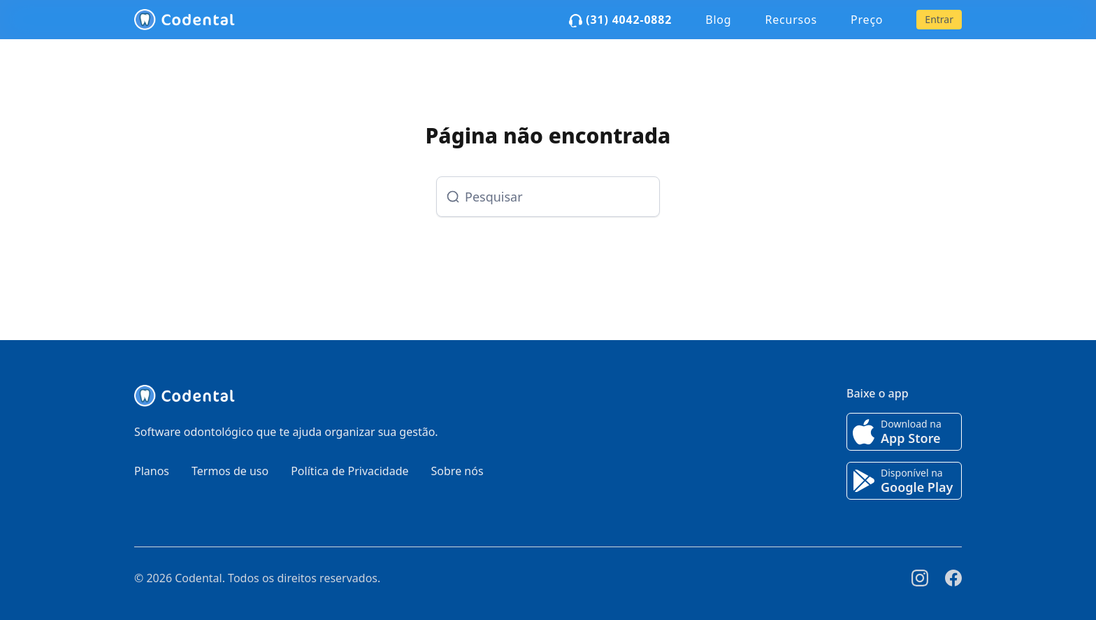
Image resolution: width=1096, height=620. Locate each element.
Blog (718, 19)
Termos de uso (230, 471)
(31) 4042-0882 (620, 19)
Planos (151, 471)
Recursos (791, 19)
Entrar (939, 19)
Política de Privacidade (349, 471)
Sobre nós (457, 471)
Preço (867, 19)
